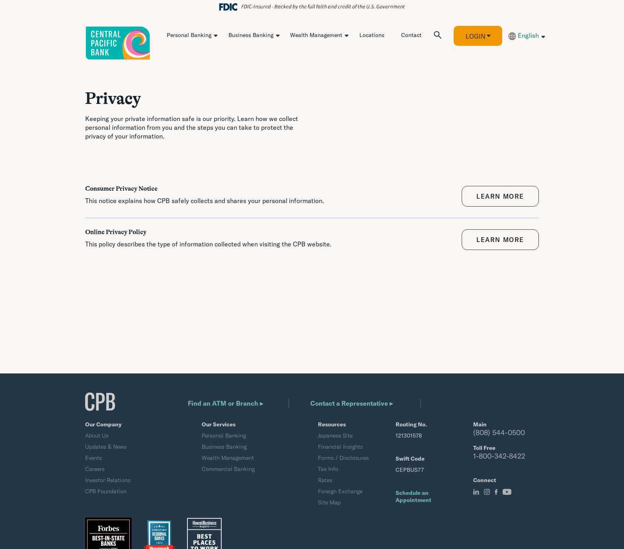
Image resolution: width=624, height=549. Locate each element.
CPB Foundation (106, 491)
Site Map (329, 502)
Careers (95, 469)
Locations (371, 35)
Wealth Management (316, 35)
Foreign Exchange (340, 491)
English (523, 35)
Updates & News (106, 446)
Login (476, 36)
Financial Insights (340, 446)
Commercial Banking (228, 469)
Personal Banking (189, 35)
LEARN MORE (500, 196)
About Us (97, 435)
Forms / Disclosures (343, 457)
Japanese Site (335, 435)
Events (93, 457)
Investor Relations (108, 480)
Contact (411, 35)
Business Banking (250, 35)
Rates (325, 480)
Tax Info (328, 469)
